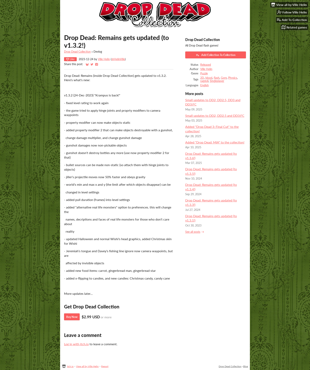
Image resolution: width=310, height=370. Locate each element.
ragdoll (204, 81)
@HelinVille (118, 59)
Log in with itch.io (76, 344)
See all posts (192, 231)
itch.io (70, 366)
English (204, 85)
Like (70, 59)
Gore (224, 77)
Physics (232, 77)
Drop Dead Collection (77, 51)
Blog (245, 366)
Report (104, 366)
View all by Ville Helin (87, 366)
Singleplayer (217, 81)
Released (205, 64)
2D (202, 77)
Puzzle (204, 73)
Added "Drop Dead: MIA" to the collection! (214, 142)
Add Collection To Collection (215, 55)
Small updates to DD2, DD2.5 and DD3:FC (214, 115)
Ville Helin (104, 59)
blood (208, 77)
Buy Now (72, 317)
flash (216, 77)
